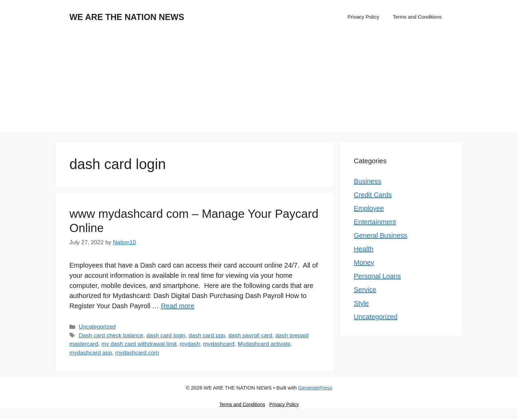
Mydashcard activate (264, 344)
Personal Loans (377, 276)
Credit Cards (373, 194)
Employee (369, 208)
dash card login (166, 335)
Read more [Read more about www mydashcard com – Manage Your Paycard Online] (177, 306)
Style (361, 303)
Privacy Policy (363, 17)
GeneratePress (315, 388)
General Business (380, 235)
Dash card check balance (111, 335)
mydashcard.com (137, 353)
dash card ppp (207, 335)
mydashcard (219, 344)
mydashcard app (90, 353)
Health (363, 249)
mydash (190, 344)
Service (365, 289)
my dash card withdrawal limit (138, 344)
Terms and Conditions (417, 17)
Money (364, 262)
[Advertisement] (259, 84)
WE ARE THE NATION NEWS (126, 17)
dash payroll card (250, 335)
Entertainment (375, 222)
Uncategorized (97, 326)
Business (367, 181)
